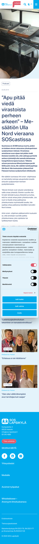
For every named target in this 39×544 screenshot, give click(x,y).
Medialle (6, 476)
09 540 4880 (6, 434)
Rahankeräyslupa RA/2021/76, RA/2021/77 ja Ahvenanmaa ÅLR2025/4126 (18, 529)
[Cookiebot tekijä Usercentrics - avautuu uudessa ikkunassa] (28, 229)
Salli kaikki (19, 299)
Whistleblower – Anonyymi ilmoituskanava (14, 500)
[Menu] (36, 4)
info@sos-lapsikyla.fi (9, 432)
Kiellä (19, 313)
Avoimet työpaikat (10, 487)
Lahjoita (17, 3)
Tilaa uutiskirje (9, 441)
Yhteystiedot (8, 464)
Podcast (6, 84)
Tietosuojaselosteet (9, 523)
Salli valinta (19, 306)
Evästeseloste (7, 518)
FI (29, 4)
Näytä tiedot (28, 293)
